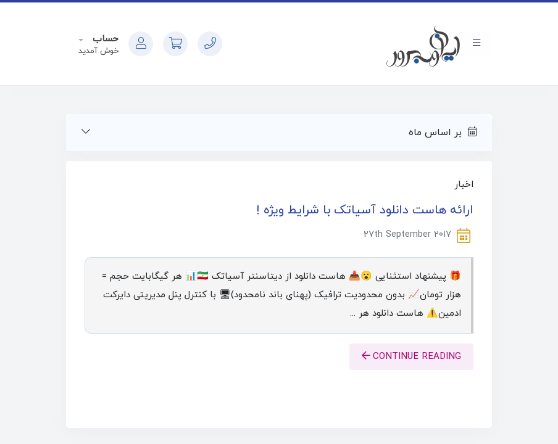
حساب (104, 39)
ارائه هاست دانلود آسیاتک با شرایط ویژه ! (364, 210)
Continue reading (411, 356)
